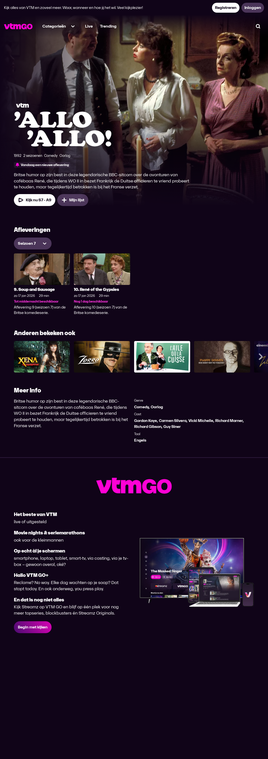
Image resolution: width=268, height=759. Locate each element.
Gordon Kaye (145, 420)
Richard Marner (229, 420)
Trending (108, 26)
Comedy (141, 407)
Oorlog (157, 407)
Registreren (226, 7)
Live (89, 26)
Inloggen (252, 7)
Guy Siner (172, 426)
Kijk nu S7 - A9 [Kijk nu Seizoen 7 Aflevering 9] (34, 200)
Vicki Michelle (200, 420)
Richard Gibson (147, 426)
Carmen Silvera (172, 420)
